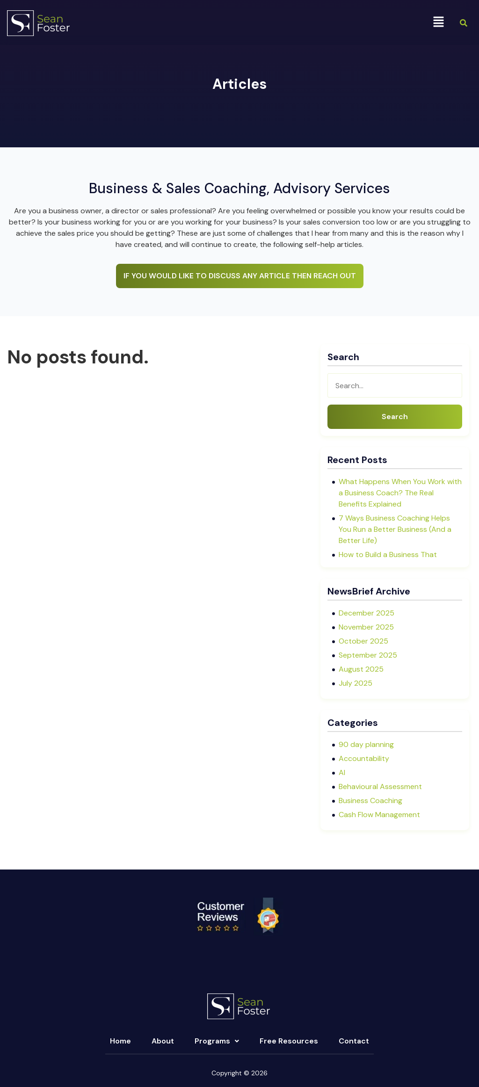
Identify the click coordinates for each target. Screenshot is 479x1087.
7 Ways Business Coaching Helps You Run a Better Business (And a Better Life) (395, 529)
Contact (354, 1041)
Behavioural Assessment (380, 786)
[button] (438, 22)
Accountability (364, 758)
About (163, 1041)
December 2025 (366, 613)
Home (120, 1041)
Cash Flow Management (379, 814)
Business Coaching (370, 800)
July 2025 (355, 683)
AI (342, 772)
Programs (217, 1041)
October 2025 (363, 641)
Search (395, 416)
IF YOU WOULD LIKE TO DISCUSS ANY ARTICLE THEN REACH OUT (239, 276)
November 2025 (366, 627)
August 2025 (361, 669)
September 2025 (368, 655)
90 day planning (366, 744)
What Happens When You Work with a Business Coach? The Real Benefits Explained (400, 493)
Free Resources (289, 1041)
